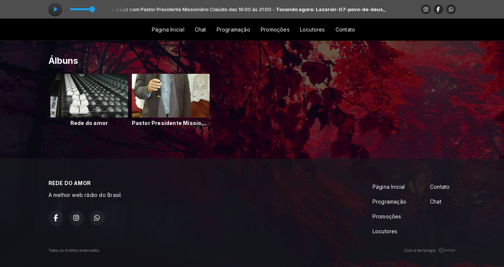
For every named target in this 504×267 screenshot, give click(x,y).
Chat (200, 29)
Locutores (312, 29)
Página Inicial (168, 29)
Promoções (275, 29)
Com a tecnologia (429, 250)
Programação (233, 29)
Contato (345, 29)
